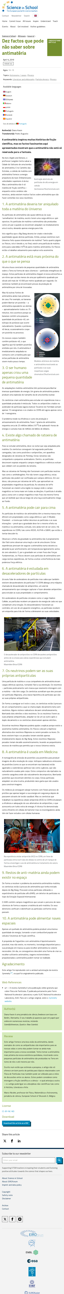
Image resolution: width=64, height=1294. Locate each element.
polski (6, 107)
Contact (5, 15)
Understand (46, 21)
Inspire (36, 21)
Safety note (7, 1195)
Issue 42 (30, 36)
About (13, 26)
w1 (11, 972)
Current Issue (15, 21)
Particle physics (42, 79)
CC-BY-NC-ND (8, 1111)
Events (5, 26)
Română (7, 115)
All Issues (27, 21)
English (7, 91)
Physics (30, 75)
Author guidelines (37, 26)
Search (27, 15)
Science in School (9, 36)
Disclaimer (6, 1198)
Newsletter (16, 15)
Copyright (6, 1191)
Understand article (55, 41)
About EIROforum (10, 1181)
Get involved (23, 26)
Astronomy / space (18, 75)
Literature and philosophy (23, 79)
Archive (5, 1205)
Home (4, 21)
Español (7, 118)
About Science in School (12, 1178)
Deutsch (7, 95)
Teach (55, 21)
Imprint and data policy (12, 1184)
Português (8, 111)
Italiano (7, 103)
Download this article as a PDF (16, 1123)
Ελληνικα (8, 99)
